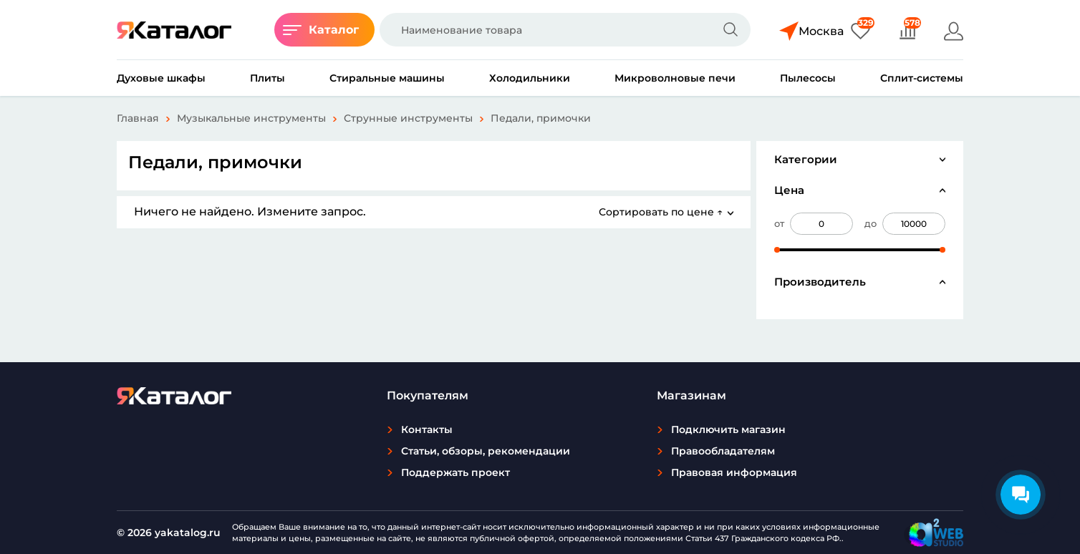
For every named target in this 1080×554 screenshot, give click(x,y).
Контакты (427, 429)
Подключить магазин (728, 429)
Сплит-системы (921, 78)
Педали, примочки (541, 118)
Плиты (267, 78)
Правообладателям (723, 450)
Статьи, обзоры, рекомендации (485, 450)
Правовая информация (734, 472)
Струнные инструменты (408, 118)
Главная (138, 118)
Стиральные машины (387, 78)
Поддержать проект (455, 472)
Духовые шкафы (161, 78)
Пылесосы (808, 78)
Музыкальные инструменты (251, 118)
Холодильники (529, 78)
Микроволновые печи (675, 78)
